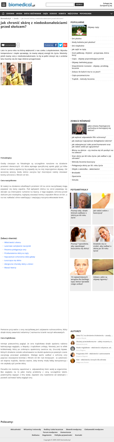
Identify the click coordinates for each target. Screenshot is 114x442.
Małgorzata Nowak (82, 362)
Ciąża (45, 13)
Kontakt (78, 435)
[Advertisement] (34, 35)
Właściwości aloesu (12, 242)
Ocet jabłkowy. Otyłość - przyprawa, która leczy (90, 54)
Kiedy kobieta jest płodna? (83, 42)
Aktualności (16, 429)
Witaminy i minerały (32, 429)
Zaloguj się (107, 3)
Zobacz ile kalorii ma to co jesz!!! (86, 72)
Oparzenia (76, 176)
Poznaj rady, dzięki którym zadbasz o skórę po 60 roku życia (79, 214)
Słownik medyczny (73, 429)
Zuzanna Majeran (82, 356)
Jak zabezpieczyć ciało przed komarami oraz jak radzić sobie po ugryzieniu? (91, 145)
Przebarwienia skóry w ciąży (16, 253)
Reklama (35, 435)
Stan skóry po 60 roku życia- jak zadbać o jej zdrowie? (91, 157)
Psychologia (85, 13)
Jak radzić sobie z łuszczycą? (100, 211)
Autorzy (76, 331)
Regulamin (47, 435)
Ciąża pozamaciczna (80, 75)
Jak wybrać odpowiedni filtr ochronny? (89, 137)
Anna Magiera (80, 350)
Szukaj (79, 4)
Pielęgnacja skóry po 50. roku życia (87, 165)
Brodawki (76, 172)
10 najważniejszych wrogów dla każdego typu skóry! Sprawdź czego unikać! (80, 280)
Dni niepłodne (78, 46)
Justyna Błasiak (81, 338)
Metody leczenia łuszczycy (83, 162)
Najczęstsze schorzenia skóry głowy (19, 257)
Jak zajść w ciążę (79, 49)
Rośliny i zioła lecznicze (53, 429)
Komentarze (10, 45)
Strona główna (3, 13)
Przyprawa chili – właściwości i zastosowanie (93, 353)
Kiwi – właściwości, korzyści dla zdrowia (91, 359)
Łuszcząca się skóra (12, 260)
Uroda (19, 13)
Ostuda (75, 180)
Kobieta (62, 13)
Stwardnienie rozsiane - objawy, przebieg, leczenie (90, 67)
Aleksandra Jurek (81, 344)
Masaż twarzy (10, 267)
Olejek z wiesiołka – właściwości (86, 169)
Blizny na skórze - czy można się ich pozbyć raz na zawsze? (92, 151)
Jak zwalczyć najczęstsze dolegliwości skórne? (92, 141)
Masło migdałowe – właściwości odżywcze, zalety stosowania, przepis (94, 347)
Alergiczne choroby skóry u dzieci (18, 264)
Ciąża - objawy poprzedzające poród (88, 59)
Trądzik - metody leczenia (83, 79)
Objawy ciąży (93, 27)
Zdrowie (10, 13)
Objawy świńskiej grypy (82, 62)
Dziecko (53, 13)
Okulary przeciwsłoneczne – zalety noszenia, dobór (94, 341)
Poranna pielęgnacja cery (15, 249)
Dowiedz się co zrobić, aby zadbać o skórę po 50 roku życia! (102, 247)
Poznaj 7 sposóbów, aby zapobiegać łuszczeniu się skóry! (80, 246)
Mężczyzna (73, 13)
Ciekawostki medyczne (94, 429)
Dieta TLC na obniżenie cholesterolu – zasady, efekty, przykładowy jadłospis (94, 335)
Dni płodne (77, 38)
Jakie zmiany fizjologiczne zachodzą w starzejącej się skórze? (99, 128)
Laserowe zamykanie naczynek (17, 246)
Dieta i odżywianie (32, 13)
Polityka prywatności (63, 435)
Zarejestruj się (106, 5)
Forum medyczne (50, 432)
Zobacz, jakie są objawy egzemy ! (100, 278)
